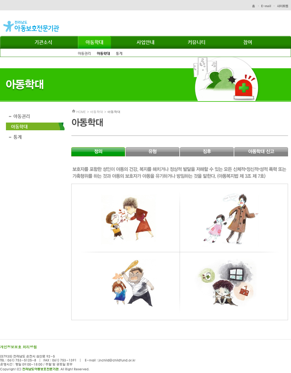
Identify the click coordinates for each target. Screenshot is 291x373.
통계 (119, 53)
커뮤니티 (196, 42)
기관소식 (43, 42)
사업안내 (145, 42)
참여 (247, 42)
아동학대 (94, 42)
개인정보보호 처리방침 (18, 346)
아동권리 (84, 53)
